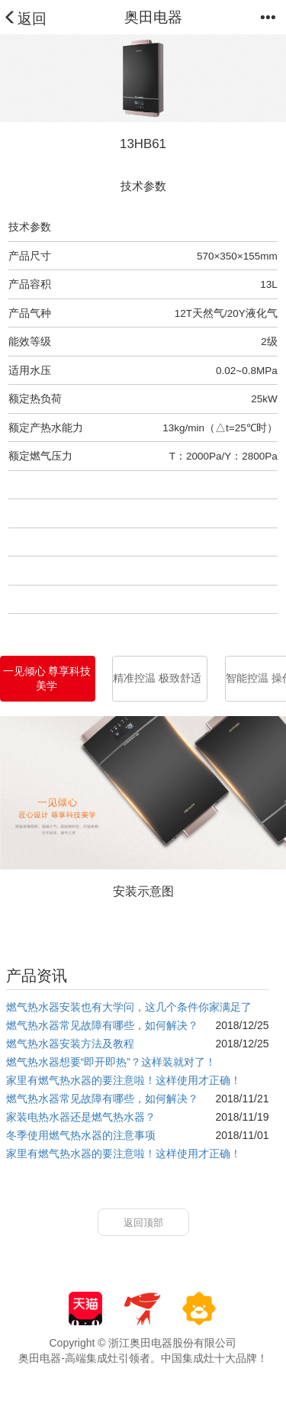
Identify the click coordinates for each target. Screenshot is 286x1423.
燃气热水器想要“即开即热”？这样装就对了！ (111, 1062)
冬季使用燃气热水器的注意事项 (81, 1135)
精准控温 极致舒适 (157, 678)
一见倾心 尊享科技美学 (47, 679)
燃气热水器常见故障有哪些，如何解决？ (102, 1025)
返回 (25, 19)
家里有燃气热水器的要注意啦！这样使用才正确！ (123, 1080)
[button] (271, 21)
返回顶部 (143, 1222)
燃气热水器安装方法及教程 (70, 1043)
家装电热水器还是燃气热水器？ (81, 1117)
